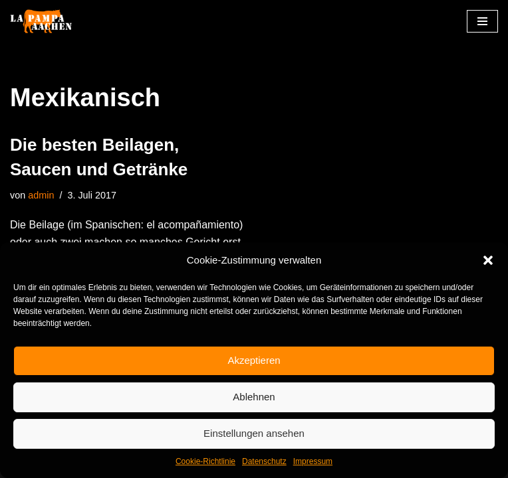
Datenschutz (264, 461)
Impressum (312, 461)
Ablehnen (254, 396)
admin (41, 195)
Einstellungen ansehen (254, 433)
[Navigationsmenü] (482, 21)
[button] (488, 260)
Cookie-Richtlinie (205, 461)
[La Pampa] (50, 21)
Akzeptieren (253, 360)
